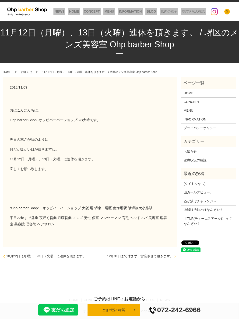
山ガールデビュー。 (198, 192)
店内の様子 (172, 12)
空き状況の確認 (113, 310)
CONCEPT (104, 12)
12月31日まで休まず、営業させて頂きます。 (140, 256)
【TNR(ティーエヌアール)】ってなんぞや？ (208, 221)
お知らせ (26, 72)
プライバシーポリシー (200, 128)
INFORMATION (138, 12)
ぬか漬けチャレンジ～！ (202, 201)
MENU (119, 12)
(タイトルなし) (194, 183)
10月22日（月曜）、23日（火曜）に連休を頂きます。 (46, 256)
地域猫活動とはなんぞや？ (203, 210)
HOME (88, 12)
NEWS (76, 12)
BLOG (156, 12)
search (227, 11)
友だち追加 (58, 310)
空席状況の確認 (194, 12)
